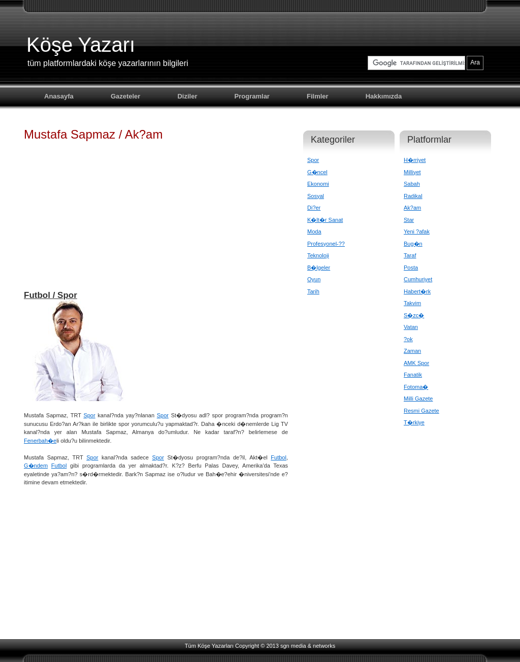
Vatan (411, 327)
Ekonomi (318, 184)
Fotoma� (416, 387)
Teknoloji (318, 255)
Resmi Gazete (421, 411)
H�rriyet (415, 160)
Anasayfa (59, 96)
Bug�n (413, 244)
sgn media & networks (307, 646)
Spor (89, 415)
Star (409, 220)
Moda (314, 231)
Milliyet (412, 172)
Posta (411, 267)
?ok (408, 339)
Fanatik (413, 375)
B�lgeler (318, 267)
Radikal (413, 196)
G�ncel (317, 172)
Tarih (313, 291)
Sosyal (315, 196)
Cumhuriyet (418, 279)
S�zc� (414, 315)
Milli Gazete (418, 398)
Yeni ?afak (417, 231)
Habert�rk (417, 291)
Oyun (313, 279)
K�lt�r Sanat (325, 220)
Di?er (313, 208)
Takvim (412, 303)
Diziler (187, 96)
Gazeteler (126, 96)
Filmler (318, 96)
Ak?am (412, 208)
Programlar (252, 96)
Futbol (278, 457)
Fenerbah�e (40, 441)
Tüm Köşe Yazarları (209, 646)
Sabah (412, 184)
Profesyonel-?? (326, 244)
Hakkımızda (384, 96)
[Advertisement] (156, 220)
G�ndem (36, 465)
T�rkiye (414, 422)
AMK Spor (416, 363)
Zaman (412, 351)
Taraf (410, 255)
